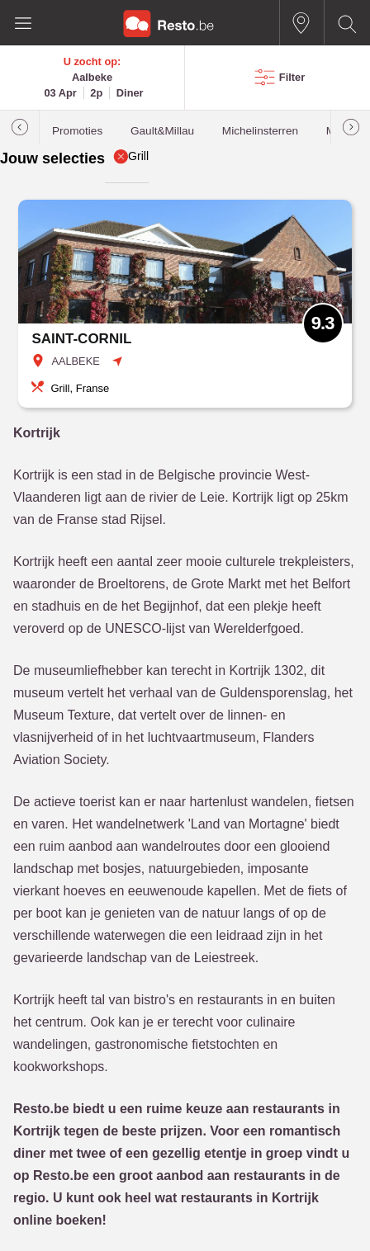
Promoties (77, 131)
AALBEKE (75, 361)
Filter (292, 77)
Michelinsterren (260, 131)
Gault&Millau (162, 131)
